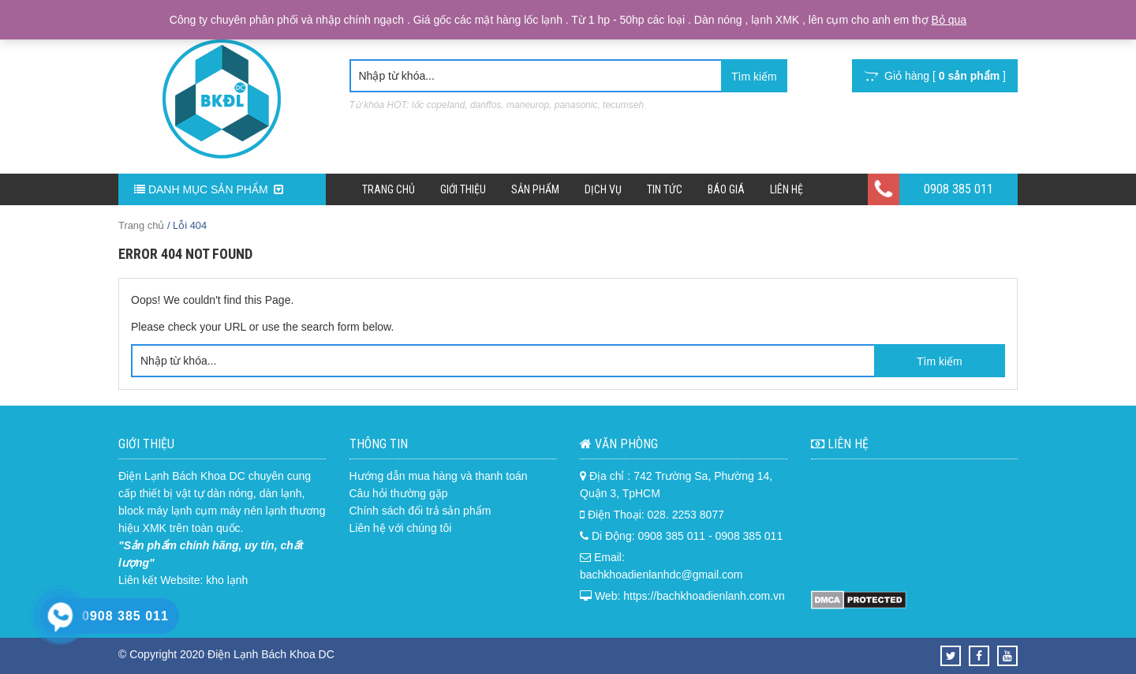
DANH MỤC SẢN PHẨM (208, 189)
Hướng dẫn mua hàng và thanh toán (438, 476)
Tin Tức (664, 189)
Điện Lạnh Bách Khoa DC (181, 476)
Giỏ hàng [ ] (935, 75)
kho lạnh (227, 580)
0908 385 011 (958, 189)
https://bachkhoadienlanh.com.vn (704, 596)
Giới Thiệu (463, 189)
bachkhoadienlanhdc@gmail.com (661, 574)
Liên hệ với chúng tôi (400, 528)
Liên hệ (786, 189)
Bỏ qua (949, 19)
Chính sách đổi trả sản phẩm (420, 510)
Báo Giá (726, 189)
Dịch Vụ (603, 189)
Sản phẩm (535, 189)
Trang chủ (388, 189)
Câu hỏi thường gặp (398, 493)
